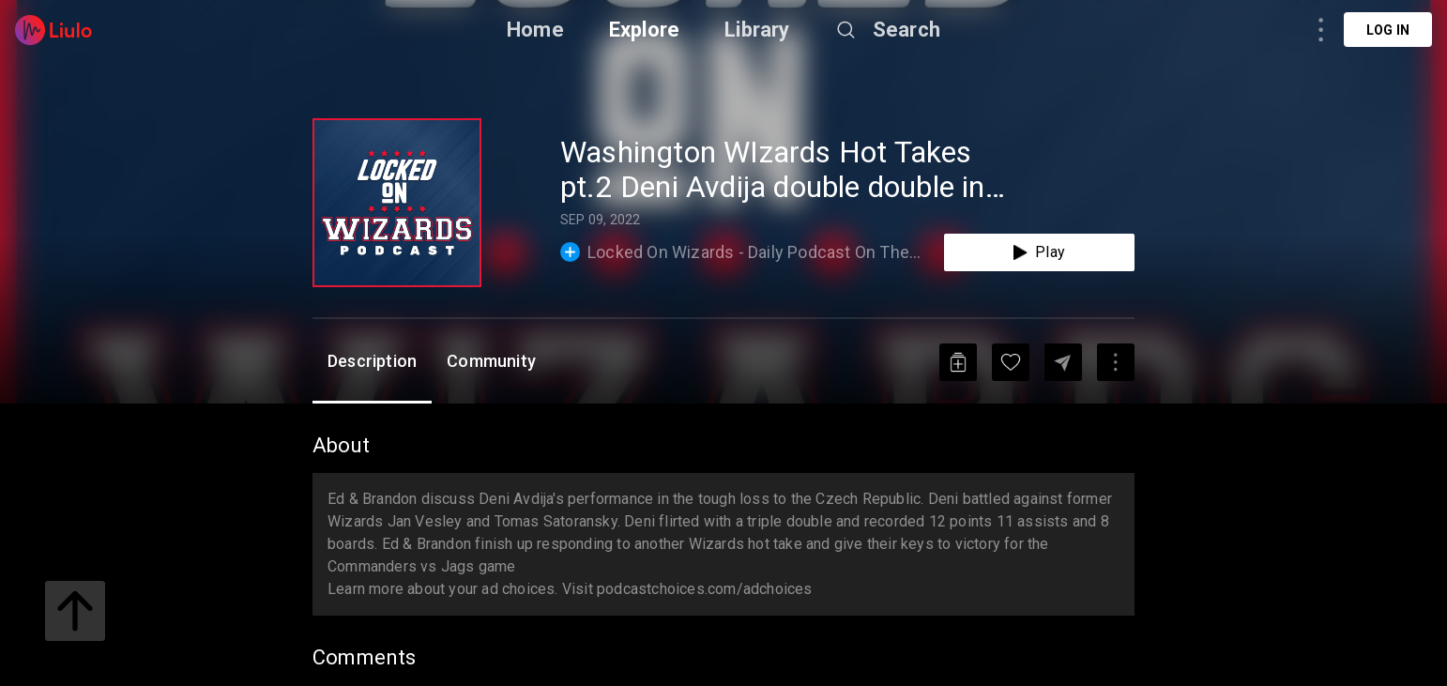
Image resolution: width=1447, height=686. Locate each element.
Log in (1387, 30)
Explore (644, 29)
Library (756, 29)
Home (535, 29)
